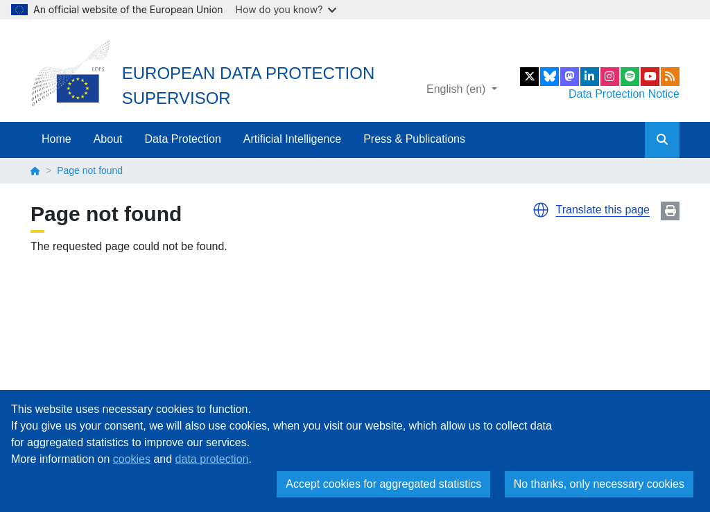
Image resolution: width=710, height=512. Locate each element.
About (108, 139)
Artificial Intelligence (292, 139)
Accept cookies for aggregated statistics (383, 484)
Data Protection (183, 139)
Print (670, 211)
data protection (212, 459)
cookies (131, 459)
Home (56, 139)
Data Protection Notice (624, 94)
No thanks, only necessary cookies (599, 484)
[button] (540, 210)
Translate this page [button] (603, 209)
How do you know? (286, 9)
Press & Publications (414, 139)
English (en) (457, 89)
